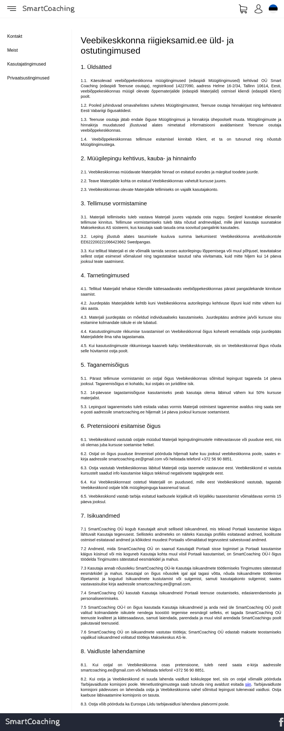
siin (248, 684)
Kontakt (14, 36)
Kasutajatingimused (26, 64)
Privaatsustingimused (28, 78)
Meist (12, 50)
